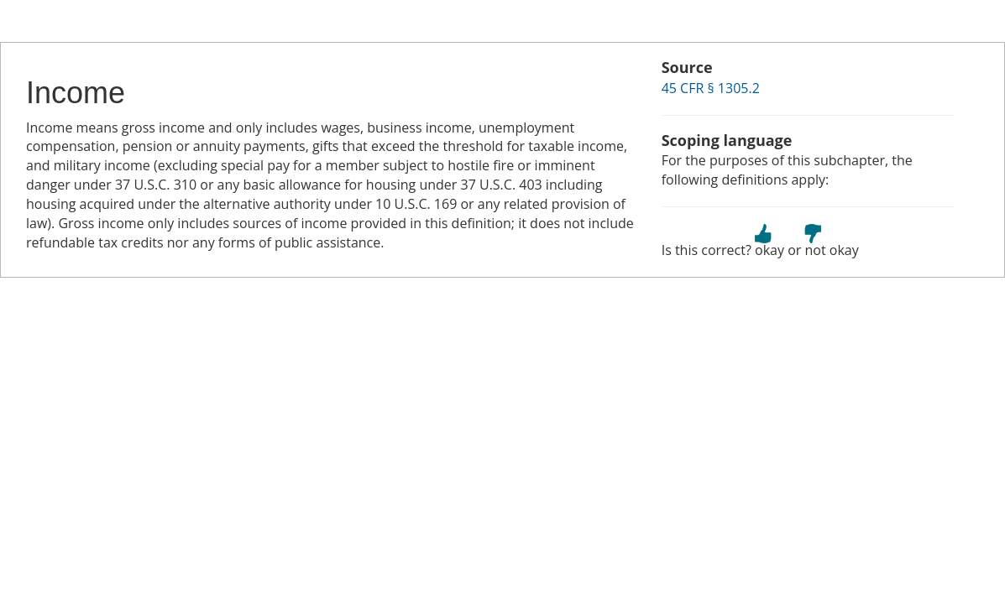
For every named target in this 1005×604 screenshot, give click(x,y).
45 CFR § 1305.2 (711, 88)
